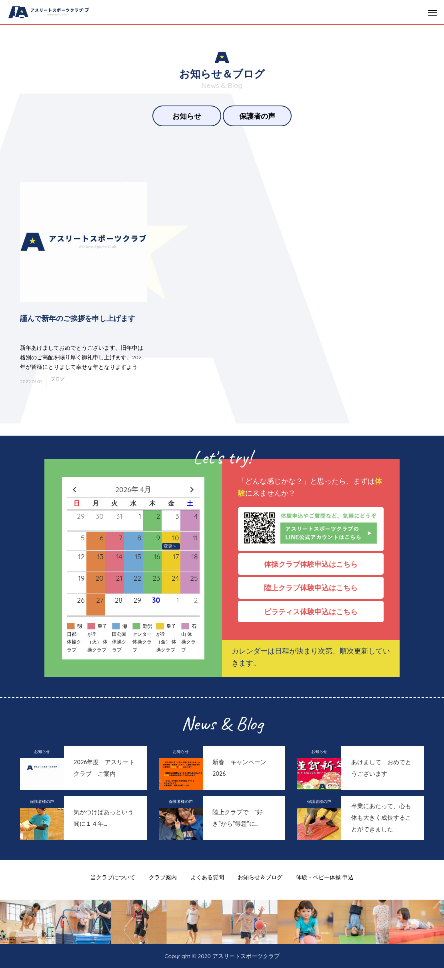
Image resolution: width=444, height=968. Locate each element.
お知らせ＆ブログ (260, 877)
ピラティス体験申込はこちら (314, 611)
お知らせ (186, 116)
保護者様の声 (42, 801)
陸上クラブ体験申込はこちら (314, 587)
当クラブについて (112, 877)
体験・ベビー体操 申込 (325, 877)
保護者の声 (257, 116)
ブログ (57, 379)
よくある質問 (207, 877)
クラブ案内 (163, 877)
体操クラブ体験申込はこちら (314, 564)
